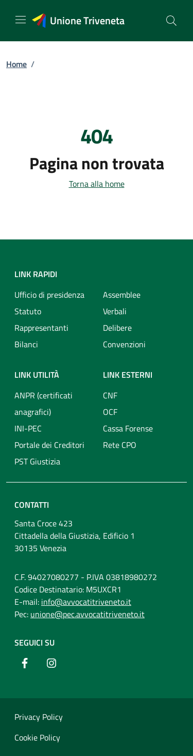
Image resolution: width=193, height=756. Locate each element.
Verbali (115, 311)
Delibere (117, 327)
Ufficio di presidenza (49, 294)
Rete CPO (119, 445)
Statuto (27, 311)
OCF (110, 412)
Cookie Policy (37, 737)
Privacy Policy (38, 717)
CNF (110, 395)
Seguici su (34, 642)
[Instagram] (51, 663)
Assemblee (122, 294)
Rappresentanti (41, 327)
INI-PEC (28, 428)
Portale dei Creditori (49, 445)
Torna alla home (97, 184)
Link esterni (127, 374)
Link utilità (36, 374)
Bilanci (26, 344)
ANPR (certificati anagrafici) (43, 403)
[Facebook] (24, 663)
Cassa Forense (128, 428)
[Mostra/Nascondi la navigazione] (20, 19)
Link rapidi (35, 274)
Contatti (31, 504)
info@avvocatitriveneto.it (86, 602)
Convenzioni (124, 344)
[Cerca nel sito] (171, 20)
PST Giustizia (37, 461)
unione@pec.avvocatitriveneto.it (87, 614)
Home (16, 64)
